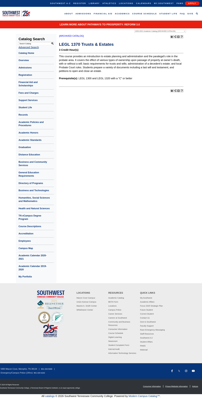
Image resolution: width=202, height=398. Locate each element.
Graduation (25, 147)
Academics (122, 13)
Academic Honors (28, 132)
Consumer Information (117, 329)
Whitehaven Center (85, 310)
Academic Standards (30, 140)
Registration (25, 75)
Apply (192, 3)
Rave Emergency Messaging (152, 330)
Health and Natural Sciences (34, 208)
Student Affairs (146, 342)
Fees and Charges (29, 93)
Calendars (143, 3)
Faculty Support (147, 326)
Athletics (109, 3)
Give (190, 13)
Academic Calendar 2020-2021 (33, 257)
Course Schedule (144, 13)
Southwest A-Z (60, 3)
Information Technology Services (122, 353)
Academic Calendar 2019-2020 (33, 268)
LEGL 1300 (85, 78)
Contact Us (145, 318)
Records (23, 115)
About (68, 13)
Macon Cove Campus (86, 298)
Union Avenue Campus (86, 302)
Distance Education (29, 154)
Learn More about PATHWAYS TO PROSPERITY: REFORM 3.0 (100, 24)
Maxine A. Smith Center (87, 306)
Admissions (83, 13)
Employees (25, 241)
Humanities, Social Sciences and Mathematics (34, 199)
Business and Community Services (33, 164)
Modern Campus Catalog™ (144, 396)
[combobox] (160, 31)
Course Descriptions (30, 226)
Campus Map (26, 248)
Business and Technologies (34, 190)
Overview (24, 60)
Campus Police (114, 310)
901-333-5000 (46, 369)
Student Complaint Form (118, 345)
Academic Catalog (116, 298)
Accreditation (26, 233)
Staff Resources (147, 334)
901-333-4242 (39, 373)
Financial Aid (103, 13)
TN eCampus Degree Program (30, 217)
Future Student (146, 310)
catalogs (50, 396)
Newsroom (113, 341)
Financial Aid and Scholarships (28, 84)
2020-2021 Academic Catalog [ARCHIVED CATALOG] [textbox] (155, 31)
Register (79, 3)
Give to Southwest (148, 322)
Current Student (147, 314)
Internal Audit (114, 349)
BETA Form (113, 302)
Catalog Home (26, 53)
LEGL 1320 (103, 78)
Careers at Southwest (117, 318)
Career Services (115, 314)
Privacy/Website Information (176, 386)
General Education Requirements (29, 174)
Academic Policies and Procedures (31, 124)
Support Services (28, 100)
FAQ (182, 13)
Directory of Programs (31, 183)
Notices (195, 386)
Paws (179, 3)
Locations (126, 3)
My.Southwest (164, 3)
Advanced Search (29, 47)
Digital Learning (115, 337)
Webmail (144, 350)
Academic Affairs (147, 302)
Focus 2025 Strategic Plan (151, 306)
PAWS (143, 346)
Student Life (168, 13)
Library (94, 3)
